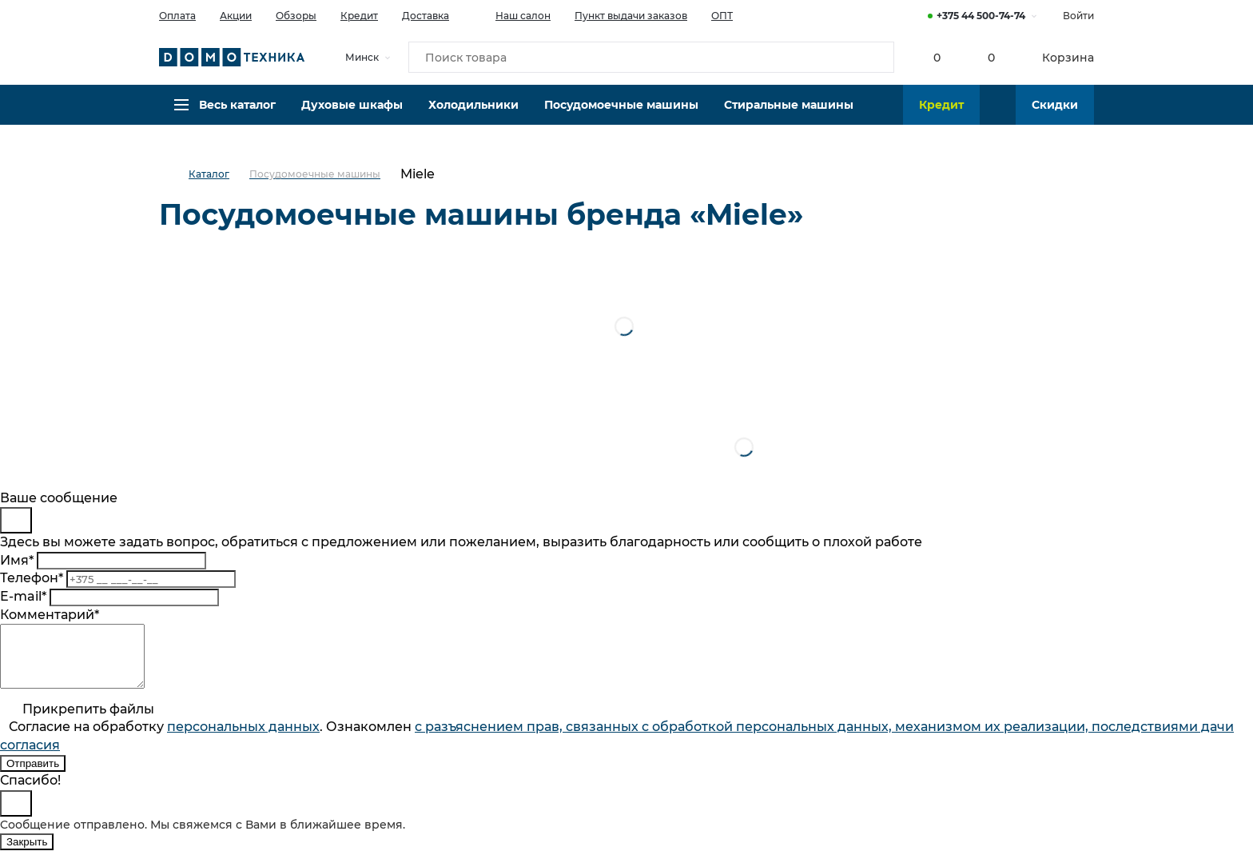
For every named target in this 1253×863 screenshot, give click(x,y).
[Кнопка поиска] (875, 59)
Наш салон (512, 14)
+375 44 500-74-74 (981, 16)
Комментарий (49, 614)
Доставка (425, 16)
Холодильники (473, 116)
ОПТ (722, 16)
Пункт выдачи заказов (631, 16)
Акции (236, 16)
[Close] (16, 520)
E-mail (23, 596)
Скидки (1055, 116)
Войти (1078, 16)
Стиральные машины (788, 116)
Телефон (31, 577)
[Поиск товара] (651, 59)
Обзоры (296, 16)
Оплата (177, 16)
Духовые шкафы (352, 116)
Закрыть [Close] (26, 854)
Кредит (359, 16)
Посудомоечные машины (621, 116)
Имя (17, 560)
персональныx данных (243, 738)
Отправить (32, 775)
